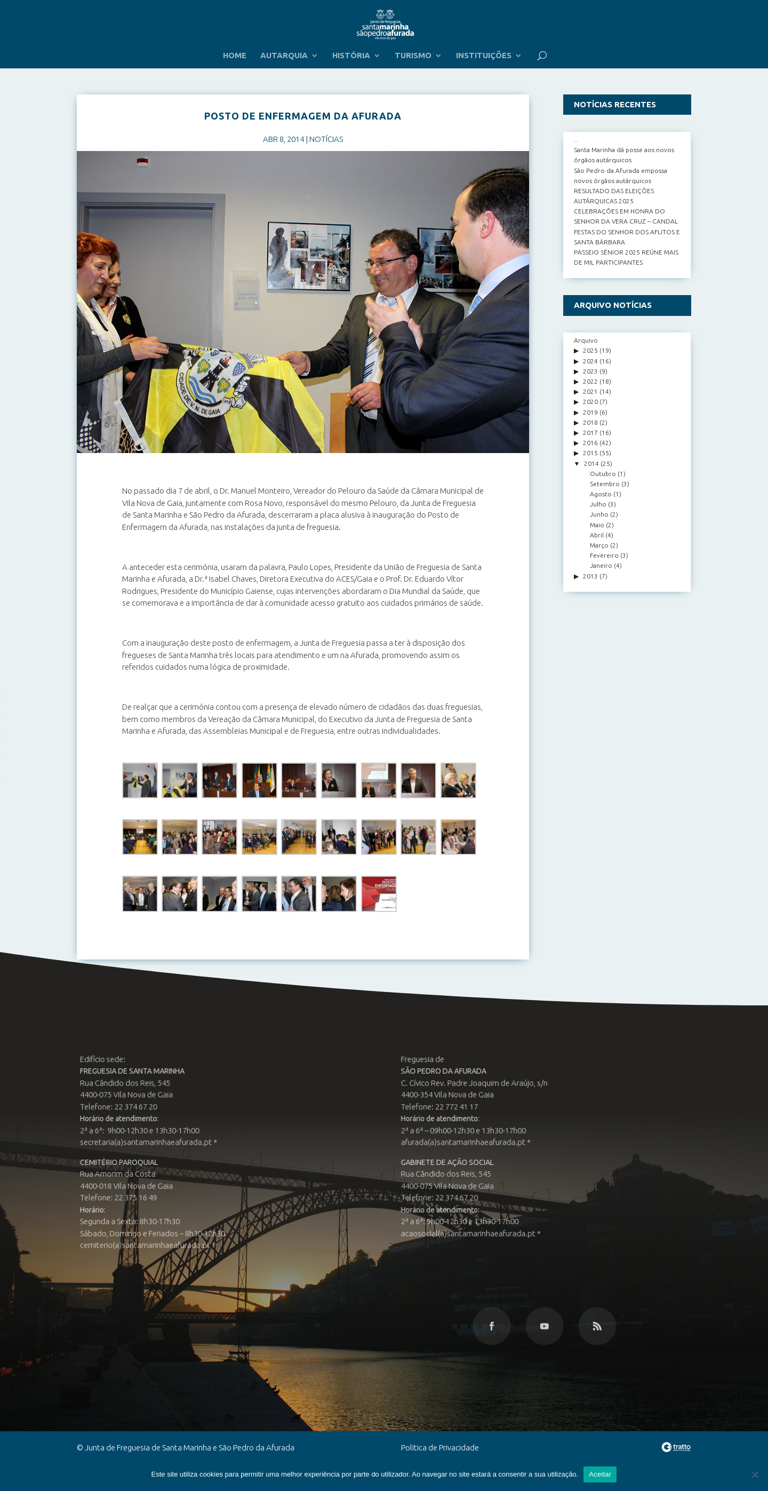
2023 (590, 371)
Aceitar (600, 1474)
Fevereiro (604, 555)
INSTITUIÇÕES (483, 56)
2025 (590, 350)
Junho (599, 514)
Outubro (603, 473)
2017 (590, 432)
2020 (590, 401)
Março (599, 545)
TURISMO (413, 56)
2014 (591, 463)
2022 (590, 381)
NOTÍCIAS (326, 139)
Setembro (605, 483)
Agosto (601, 493)
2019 (590, 412)
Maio (597, 524)
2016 (590, 442)
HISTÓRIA (351, 56)
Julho (598, 504)
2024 (590, 361)
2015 (590, 452)
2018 (590, 422)
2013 (590, 576)
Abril (597, 535)
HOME (234, 56)
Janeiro (601, 565)
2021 (590, 391)
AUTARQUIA (284, 56)
